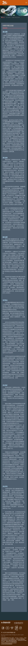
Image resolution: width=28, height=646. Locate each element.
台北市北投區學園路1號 (9, 632)
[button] (3, 10)
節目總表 (8, 17)
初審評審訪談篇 (16, 17)
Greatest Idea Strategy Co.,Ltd (12, 634)
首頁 (3, 17)
